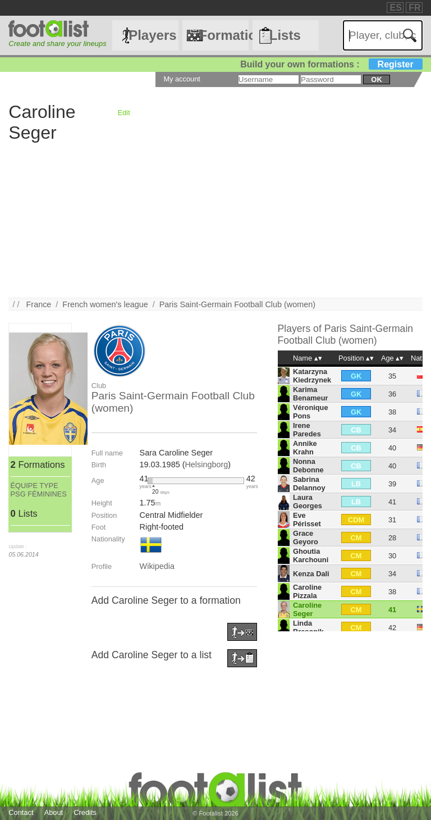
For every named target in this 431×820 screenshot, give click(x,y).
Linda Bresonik (308, 627)
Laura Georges (307, 501)
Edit (124, 112)
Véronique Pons (310, 411)
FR (414, 7)
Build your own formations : (331, 64)
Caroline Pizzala (307, 591)
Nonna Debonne (308, 465)
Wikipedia (157, 566)
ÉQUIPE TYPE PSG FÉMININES (39, 489)
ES (395, 7)
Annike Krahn (305, 447)
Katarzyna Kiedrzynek (312, 375)
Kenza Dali (311, 574)
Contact (20, 812)
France (39, 304)
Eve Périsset (307, 519)
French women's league (105, 304)
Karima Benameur (310, 393)
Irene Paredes (307, 429)
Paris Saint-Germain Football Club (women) (237, 304)
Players (152, 35)
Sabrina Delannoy (309, 483)
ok (376, 79)
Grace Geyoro (305, 537)
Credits (85, 812)
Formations (223, 35)
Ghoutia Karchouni (310, 555)
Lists (285, 35)
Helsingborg (206, 464)
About (53, 812)
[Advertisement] (215, 219)
